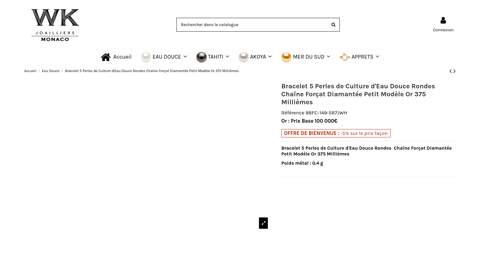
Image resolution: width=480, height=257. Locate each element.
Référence (292, 113)
